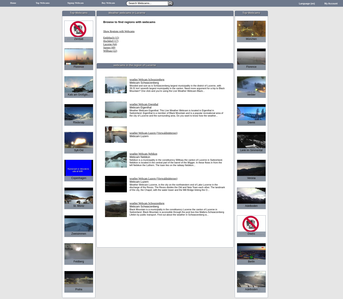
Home (13, 3)
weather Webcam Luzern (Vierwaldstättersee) (153, 132)
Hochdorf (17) (110, 40)
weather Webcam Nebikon (143, 153)
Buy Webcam (108, 3)
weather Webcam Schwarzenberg (147, 79)
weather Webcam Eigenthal (144, 104)
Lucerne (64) (110, 44)
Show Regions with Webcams (119, 31)
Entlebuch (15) (111, 37)
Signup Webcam (75, 3)
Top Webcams (43, 3)
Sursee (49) (109, 47)
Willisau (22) (110, 50)
